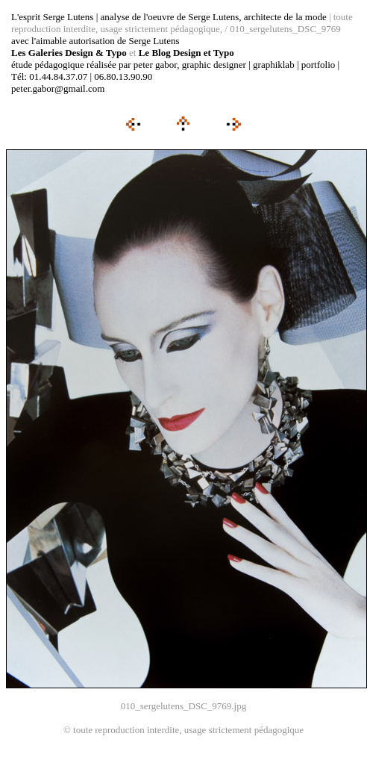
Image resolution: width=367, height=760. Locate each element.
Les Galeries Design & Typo (69, 52)
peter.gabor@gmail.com (57, 88)
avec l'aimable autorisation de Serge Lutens (95, 40)
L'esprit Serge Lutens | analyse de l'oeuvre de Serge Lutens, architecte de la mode (169, 16)
